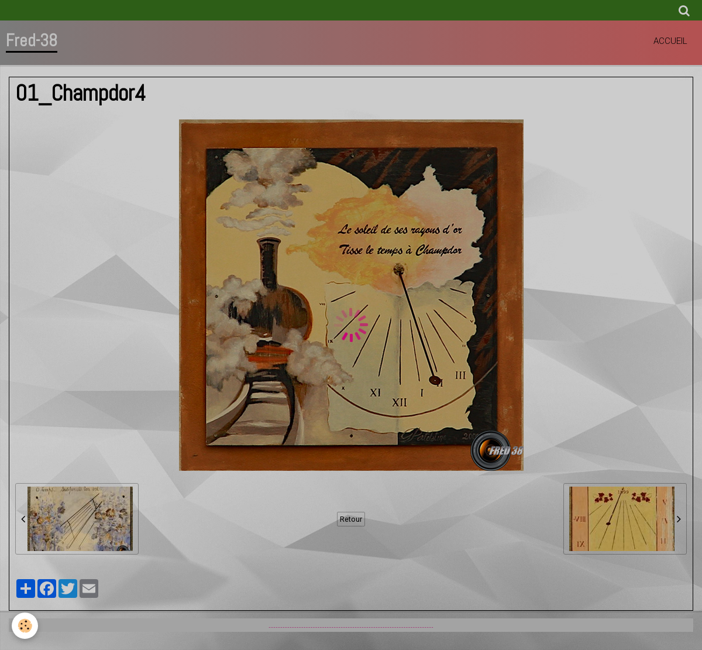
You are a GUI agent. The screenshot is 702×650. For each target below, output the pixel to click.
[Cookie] (25, 626)
